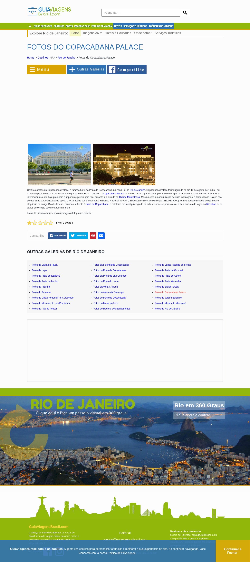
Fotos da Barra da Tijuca (45, 264)
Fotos (75, 33)
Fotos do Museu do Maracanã (170, 303)
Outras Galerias (90, 69)
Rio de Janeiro (66, 57)
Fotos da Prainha (41, 286)
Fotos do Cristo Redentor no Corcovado (52, 297)
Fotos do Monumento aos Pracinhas (51, 303)
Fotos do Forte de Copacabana (109, 297)
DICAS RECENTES (43, 26)
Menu (43, 69)
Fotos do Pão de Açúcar (44, 308)
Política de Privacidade (122, 553)
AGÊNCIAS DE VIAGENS (161, 26)
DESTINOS (58, 26)
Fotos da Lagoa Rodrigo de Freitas (173, 264)
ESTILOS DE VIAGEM (101, 26)
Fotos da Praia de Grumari (169, 270)
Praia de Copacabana (97, 204)
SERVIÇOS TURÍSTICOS (135, 26)
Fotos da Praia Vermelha (168, 281)
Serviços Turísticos (168, 33)
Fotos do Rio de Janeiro (167, 308)
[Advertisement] (70, 106)
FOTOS (69, 26)
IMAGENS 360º (82, 26)
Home (30, 57)
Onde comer (142, 33)
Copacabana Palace (113, 193)
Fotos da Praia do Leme (106, 281)
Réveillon (211, 204)
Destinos (42, 57)
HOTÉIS (118, 26)
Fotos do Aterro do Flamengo (108, 292)
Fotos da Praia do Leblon (45, 281)
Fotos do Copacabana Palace (170, 292)
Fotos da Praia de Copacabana (109, 270)
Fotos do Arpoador (41, 292)
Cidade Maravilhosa (129, 197)
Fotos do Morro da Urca (105, 303)
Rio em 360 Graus (199, 405)
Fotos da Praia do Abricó (168, 275)
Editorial (125, 533)
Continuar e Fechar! (233, 551)
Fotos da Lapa (39, 270)
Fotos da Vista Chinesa (105, 286)
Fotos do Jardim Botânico (168, 297)
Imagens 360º (92, 33)
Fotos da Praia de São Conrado (110, 275)
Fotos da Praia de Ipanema (46, 275)
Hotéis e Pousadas (118, 33)
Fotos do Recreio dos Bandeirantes (111, 308)
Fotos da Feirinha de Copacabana (111, 264)
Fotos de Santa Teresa (167, 286)
